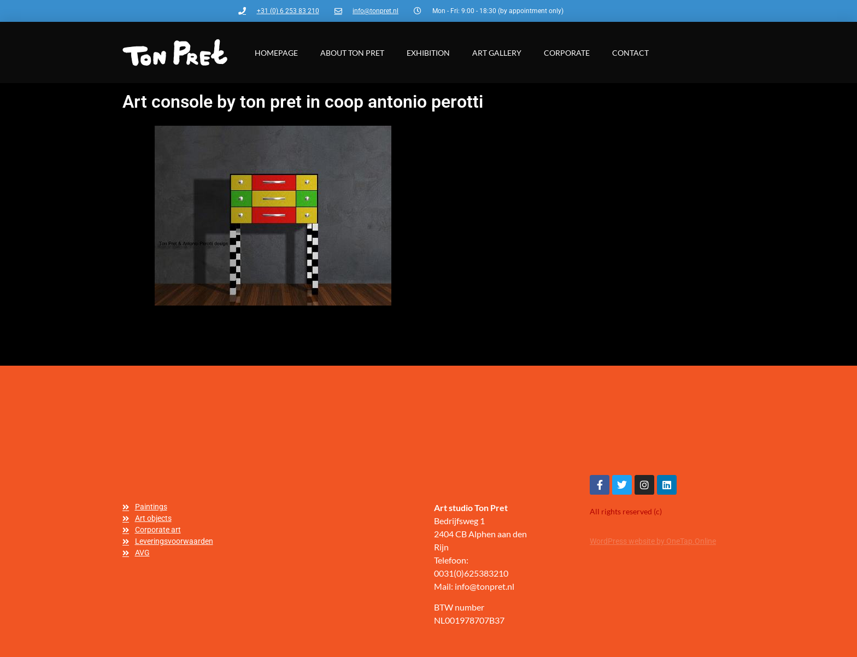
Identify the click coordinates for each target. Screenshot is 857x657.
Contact (630, 52)
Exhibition (428, 52)
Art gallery (496, 52)
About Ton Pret (352, 52)
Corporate (567, 52)
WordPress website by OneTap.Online (653, 541)
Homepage (276, 52)
